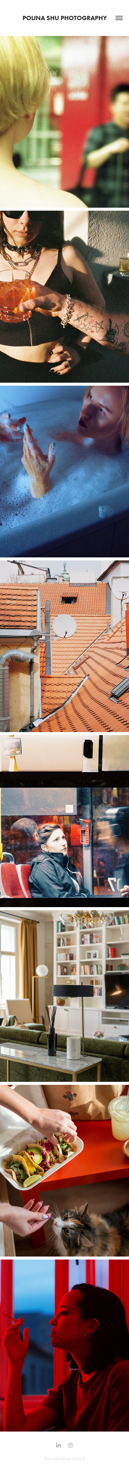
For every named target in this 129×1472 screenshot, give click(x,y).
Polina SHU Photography (64, 18)
